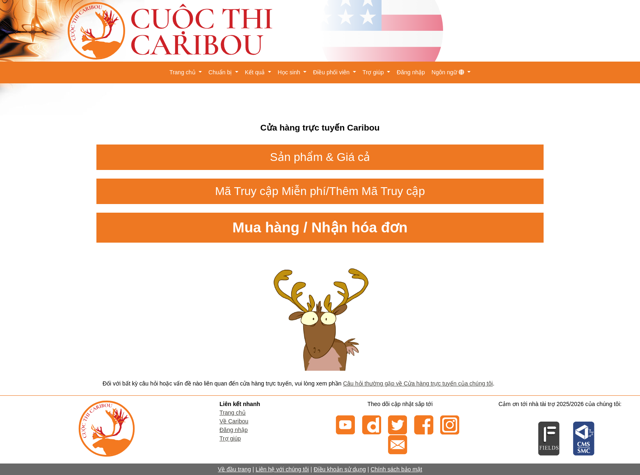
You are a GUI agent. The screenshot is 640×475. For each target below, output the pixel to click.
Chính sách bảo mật (396, 469)
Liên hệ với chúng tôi (282, 469)
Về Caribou (233, 421)
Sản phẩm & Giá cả (320, 157)
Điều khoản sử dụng (339, 469)
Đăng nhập (411, 72)
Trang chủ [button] (183, 72)
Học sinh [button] (290, 72)
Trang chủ (232, 412)
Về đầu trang (234, 469)
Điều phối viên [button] (332, 72)
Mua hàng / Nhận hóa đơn (320, 227)
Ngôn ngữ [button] (449, 72)
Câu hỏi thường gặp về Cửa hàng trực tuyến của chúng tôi (418, 383)
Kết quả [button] (256, 72)
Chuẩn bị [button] (220, 72)
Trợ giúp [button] (374, 72)
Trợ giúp (230, 438)
